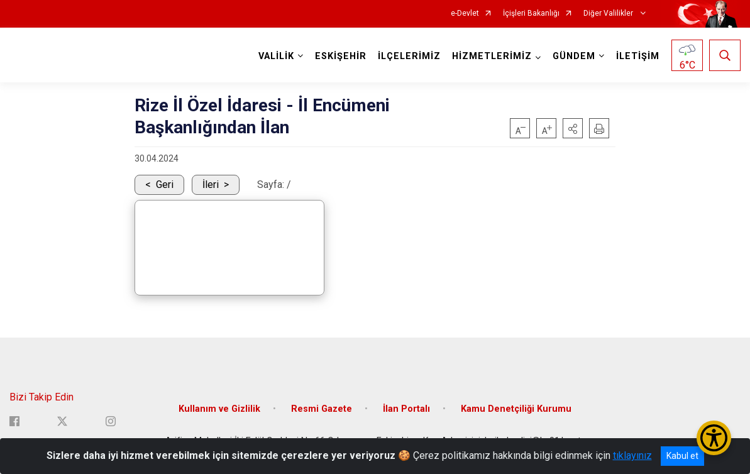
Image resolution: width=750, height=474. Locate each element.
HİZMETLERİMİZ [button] (492, 56)
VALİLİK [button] (276, 56)
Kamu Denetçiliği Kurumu (516, 408)
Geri (165, 184)
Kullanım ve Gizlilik (219, 408)
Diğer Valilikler (609, 13)
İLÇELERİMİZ (409, 56)
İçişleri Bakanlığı (531, 13)
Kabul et (682, 456)
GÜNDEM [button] (574, 56)
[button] (573, 128)
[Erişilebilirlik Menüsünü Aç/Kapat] (714, 438)
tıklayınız (632, 455)
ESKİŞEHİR (341, 56)
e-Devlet (465, 13)
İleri (210, 184)
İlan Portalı (406, 408)
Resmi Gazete (321, 408)
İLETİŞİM (637, 56)
